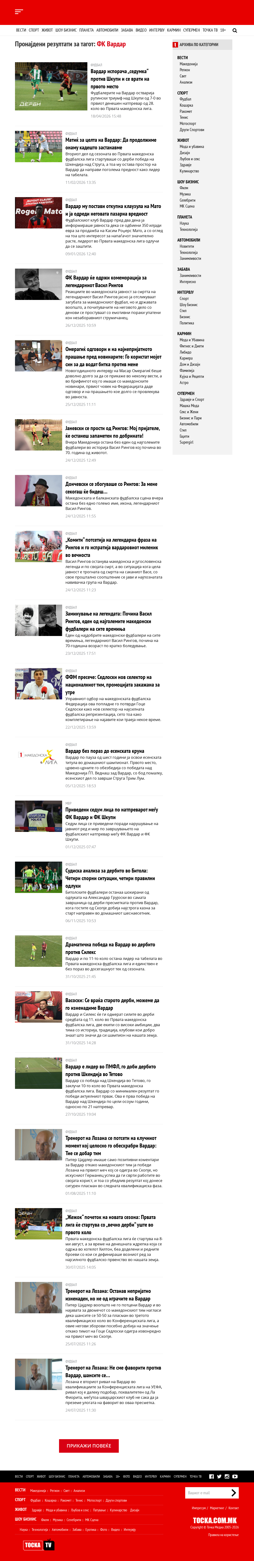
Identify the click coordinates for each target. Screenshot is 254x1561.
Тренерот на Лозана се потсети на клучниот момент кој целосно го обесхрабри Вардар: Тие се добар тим (110, 1145)
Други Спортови (192, 129)
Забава (127, 30)
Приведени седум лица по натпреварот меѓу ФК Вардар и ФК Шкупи (111, 813)
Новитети (187, 246)
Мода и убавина (192, 146)
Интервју (156, 30)
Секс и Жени (189, 411)
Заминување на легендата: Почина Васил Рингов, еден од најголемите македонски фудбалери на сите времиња (108, 621)
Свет (183, 76)
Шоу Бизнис (189, 304)
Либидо (185, 352)
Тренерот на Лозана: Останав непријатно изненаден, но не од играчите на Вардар (108, 1294)
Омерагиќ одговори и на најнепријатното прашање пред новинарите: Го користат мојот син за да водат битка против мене (113, 356)
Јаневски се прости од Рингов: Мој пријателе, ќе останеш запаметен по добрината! (112, 431)
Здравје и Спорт (192, 399)
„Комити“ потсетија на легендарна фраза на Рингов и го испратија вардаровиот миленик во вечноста (111, 547)
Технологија (189, 229)
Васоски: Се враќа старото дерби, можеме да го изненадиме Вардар (112, 1003)
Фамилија (187, 370)
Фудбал (185, 99)
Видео (141, 30)
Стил (183, 310)
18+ (223, 30)
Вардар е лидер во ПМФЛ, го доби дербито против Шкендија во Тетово (110, 1070)
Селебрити (187, 200)
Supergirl (186, 442)
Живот (47, 30)
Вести (21, 30)
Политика (187, 323)
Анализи (186, 82)
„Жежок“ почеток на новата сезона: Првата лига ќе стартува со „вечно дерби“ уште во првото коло (110, 1224)
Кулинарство (189, 171)
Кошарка (186, 105)
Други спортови (116, 1500)
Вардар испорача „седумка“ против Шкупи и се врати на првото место (120, 78)
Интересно (188, 281)
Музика (185, 194)
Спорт (34, 30)
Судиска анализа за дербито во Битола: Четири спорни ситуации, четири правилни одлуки (110, 878)
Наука (184, 223)
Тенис (184, 117)
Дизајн (185, 152)
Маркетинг (217, 1507)
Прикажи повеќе (89, 1445)
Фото (126, 1476)
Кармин (174, 30)
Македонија (189, 63)
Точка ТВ (210, 30)
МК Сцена (187, 206)
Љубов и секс (190, 158)
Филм (184, 187)
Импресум (199, 1507)
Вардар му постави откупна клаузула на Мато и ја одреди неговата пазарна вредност (113, 209)
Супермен (191, 30)
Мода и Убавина (192, 339)
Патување (99, 1510)
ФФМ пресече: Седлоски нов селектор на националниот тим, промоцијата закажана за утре (112, 684)
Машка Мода (189, 405)
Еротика (90, 1529)
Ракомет (186, 111)
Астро (184, 382)
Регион (185, 69)
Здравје (185, 164)
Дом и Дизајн (190, 364)
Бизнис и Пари (191, 418)
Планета (86, 30)
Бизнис (185, 316)
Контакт (234, 1507)
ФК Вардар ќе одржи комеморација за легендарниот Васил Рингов (106, 281)
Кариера (186, 358)
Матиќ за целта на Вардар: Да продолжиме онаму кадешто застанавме (110, 143)
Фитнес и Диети (192, 346)
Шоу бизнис (66, 30)
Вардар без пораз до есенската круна (104, 750)
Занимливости (190, 258)
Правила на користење (223, 1534)
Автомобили (107, 30)
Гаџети (184, 436)
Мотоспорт (188, 123)
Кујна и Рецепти (192, 376)
